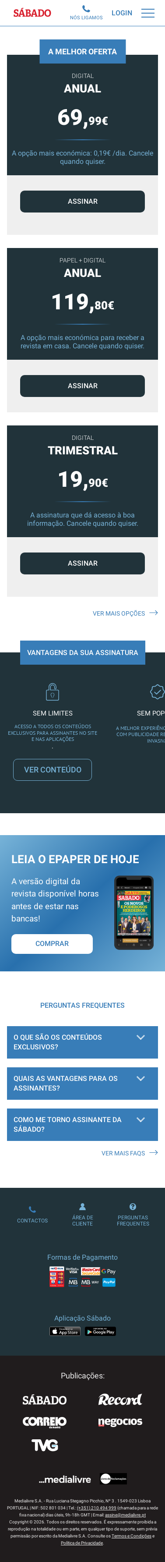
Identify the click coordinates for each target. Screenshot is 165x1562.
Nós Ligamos (86, 13)
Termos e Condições (131, 1536)
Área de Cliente (82, 1215)
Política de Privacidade (82, 1543)
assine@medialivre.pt (125, 1514)
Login (122, 13)
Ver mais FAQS (130, 1153)
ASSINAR (83, 386)
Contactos (32, 1215)
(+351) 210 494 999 (96, 1507)
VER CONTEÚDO (52, 769)
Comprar (52, 943)
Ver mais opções (125, 613)
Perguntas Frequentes (133, 1215)
